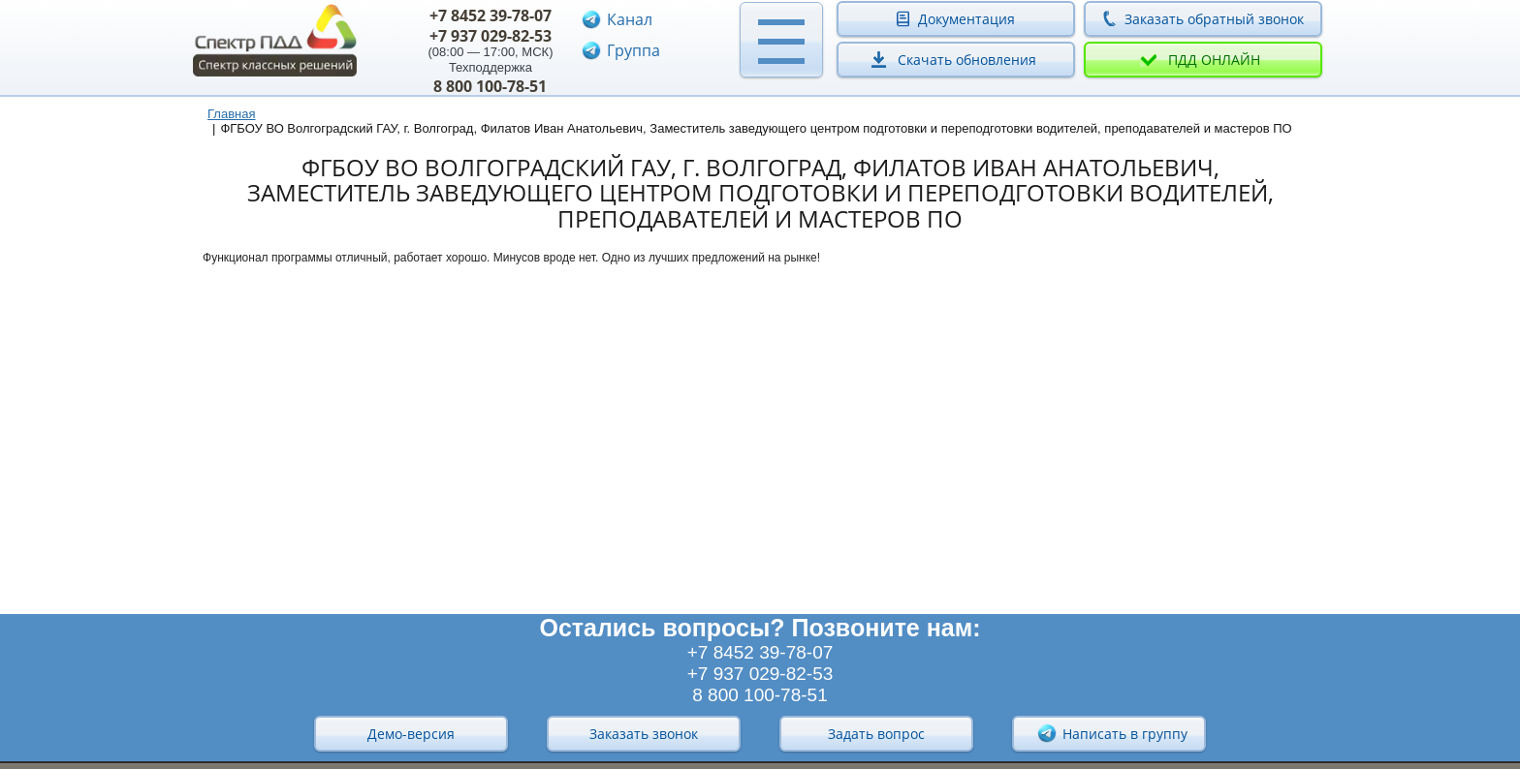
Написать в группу (1112, 733)
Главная (231, 114)
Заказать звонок (643, 733)
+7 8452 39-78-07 (490, 15)
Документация (966, 19)
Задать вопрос (876, 733)
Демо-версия (411, 733)
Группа (633, 50)
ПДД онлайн (1214, 59)
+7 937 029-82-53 (490, 35)
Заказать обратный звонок (1214, 19)
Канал (629, 19)
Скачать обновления (967, 59)
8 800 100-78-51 (490, 86)
